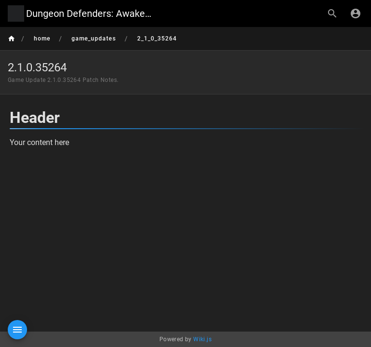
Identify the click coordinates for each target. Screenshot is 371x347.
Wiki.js (202, 339)
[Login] (355, 13)
